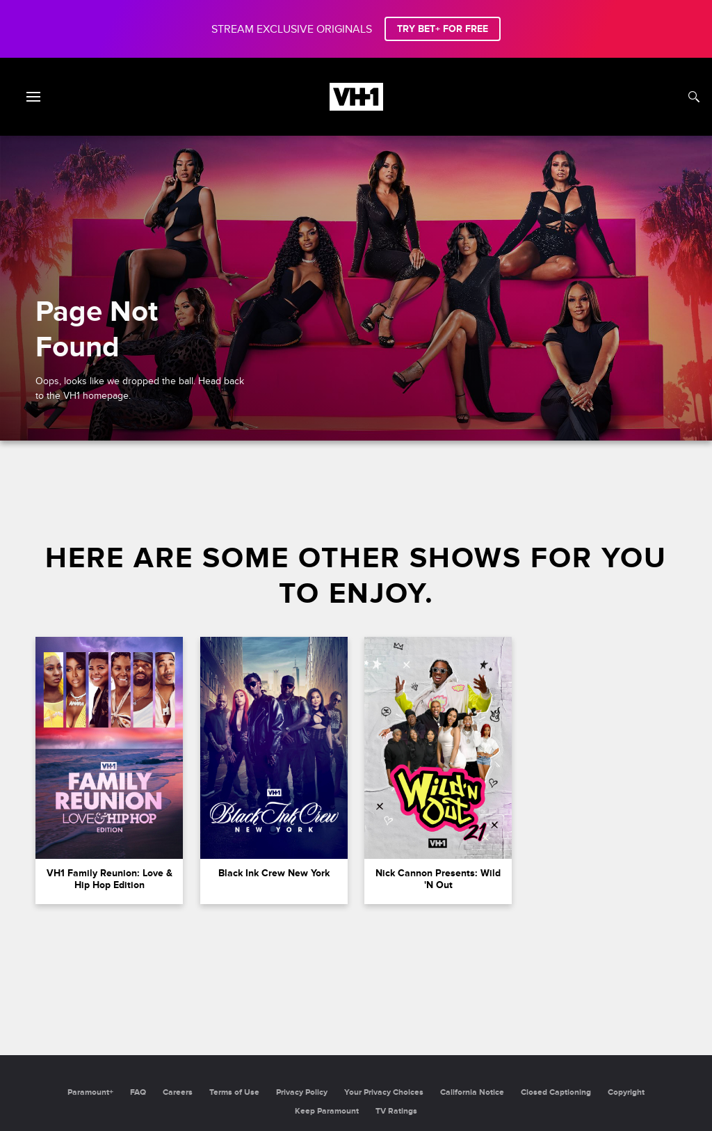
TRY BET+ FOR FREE (442, 29)
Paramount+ (90, 1092)
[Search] (693, 96)
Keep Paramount (327, 1111)
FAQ (138, 1092)
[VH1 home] (356, 107)
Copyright (626, 1092)
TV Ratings (396, 1111)
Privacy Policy (301, 1092)
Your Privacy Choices (383, 1092)
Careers (178, 1092)
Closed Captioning (556, 1092)
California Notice (472, 1092)
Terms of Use (234, 1092)
